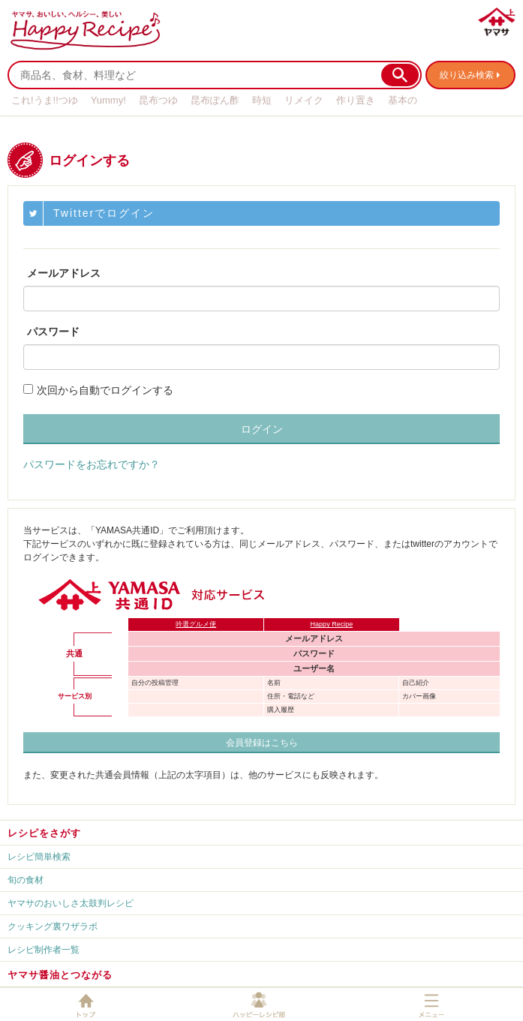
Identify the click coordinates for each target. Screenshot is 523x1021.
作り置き (355, 100)
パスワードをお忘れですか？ (91, 464)
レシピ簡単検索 (39, 856)
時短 (262, 100)
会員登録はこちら (262, 742)
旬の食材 (26, 880)
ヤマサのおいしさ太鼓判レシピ (71, 903)
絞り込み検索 (467, 75)
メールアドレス (64, 273)
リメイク (303, 100)
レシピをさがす (44, 833)
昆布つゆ (158, 100)
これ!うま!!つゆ (44, 100)
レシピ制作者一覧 (44, 949)
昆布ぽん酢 (215, 100)
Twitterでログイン (104, 213)
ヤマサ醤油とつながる (60, 974)
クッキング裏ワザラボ (53, 926)
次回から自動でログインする (105, 390)
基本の (402, 100)
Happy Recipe (332, 624)
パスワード (53, 332)
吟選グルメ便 (196, 624)
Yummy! (108, 100)
